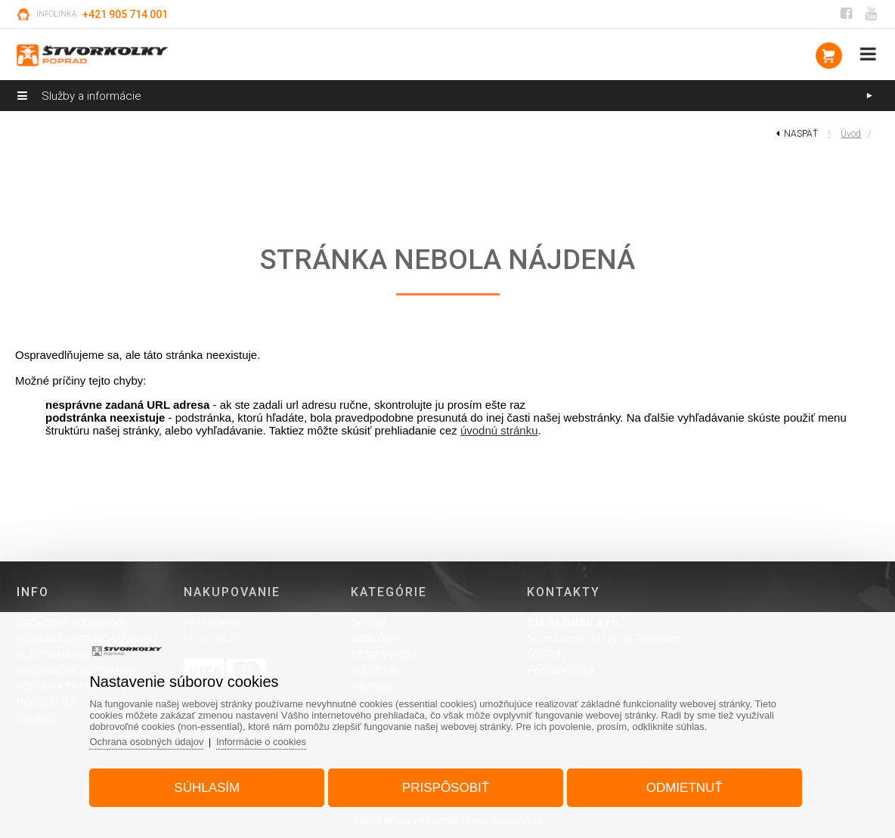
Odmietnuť (684, 788)
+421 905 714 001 (125, 14)
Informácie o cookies (261, 741)
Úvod (851, 133)
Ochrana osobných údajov (146, 741)
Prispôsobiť (445, 788)
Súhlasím (207, 788)
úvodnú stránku (499, 430)
